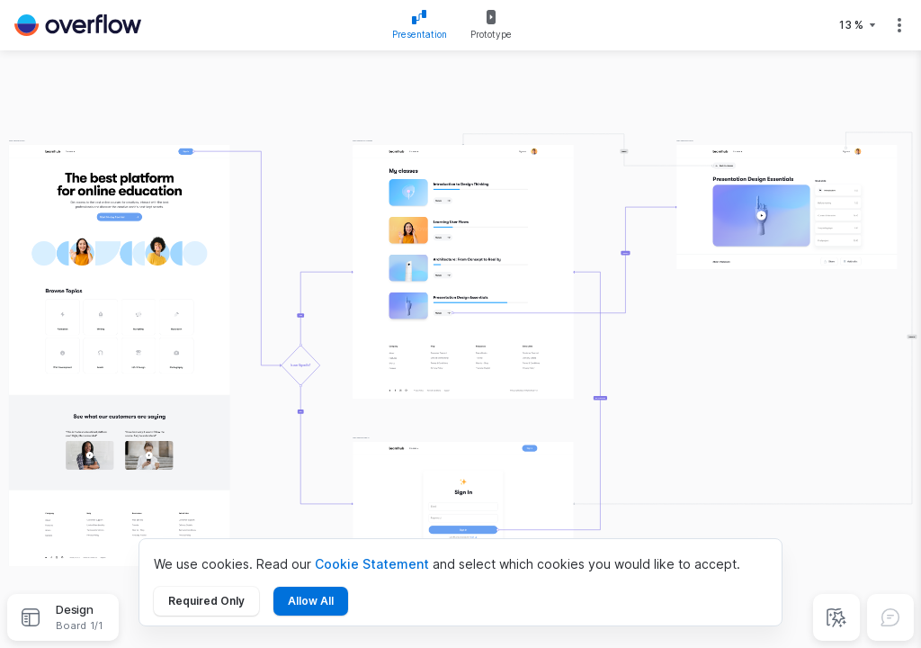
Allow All (311, 601)
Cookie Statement (372, 564)
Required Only (206, 601)
